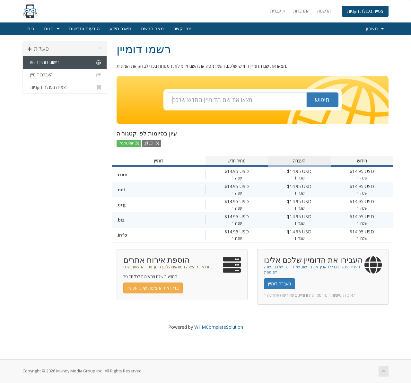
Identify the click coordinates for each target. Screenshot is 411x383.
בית (30, 28)
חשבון (375, 28)
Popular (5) (128, 143)
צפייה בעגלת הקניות (365, 11)
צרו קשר (182, 28)
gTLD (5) (151, 143)
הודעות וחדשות (84, 28)
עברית (277, 11)
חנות (51, 28)
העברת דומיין (65, 75)
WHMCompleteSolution (218, 327)
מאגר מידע (120, 28)
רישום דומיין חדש (65, 62)
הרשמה (324, 11)
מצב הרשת (152, 28)
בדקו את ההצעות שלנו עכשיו (153, 288)
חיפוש (322, 100)
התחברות (301, 11)
